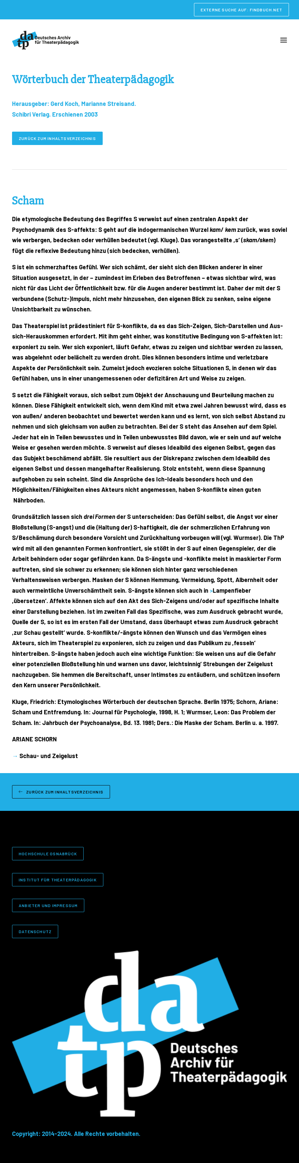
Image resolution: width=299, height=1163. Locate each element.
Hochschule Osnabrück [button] (48, 853)
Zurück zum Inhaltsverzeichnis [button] (57, 138)
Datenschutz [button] (35, 931)
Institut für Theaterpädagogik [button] (58, 879)
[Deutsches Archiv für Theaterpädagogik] (45, 40)
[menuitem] (241, 9)
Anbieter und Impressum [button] (48, 905)
